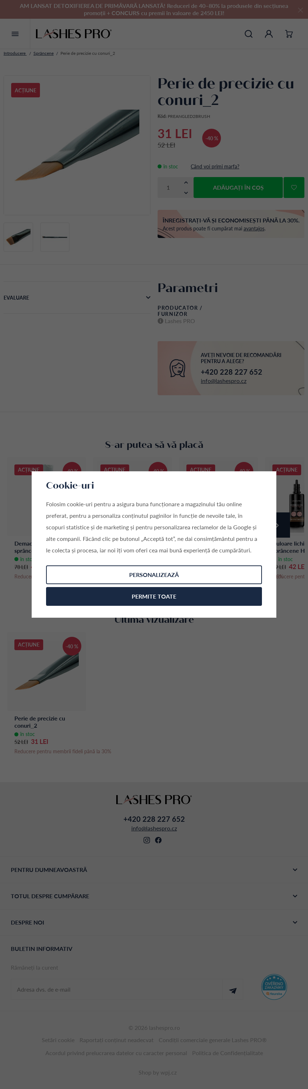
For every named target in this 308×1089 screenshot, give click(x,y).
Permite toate (154, 596)
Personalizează (154, 574)
